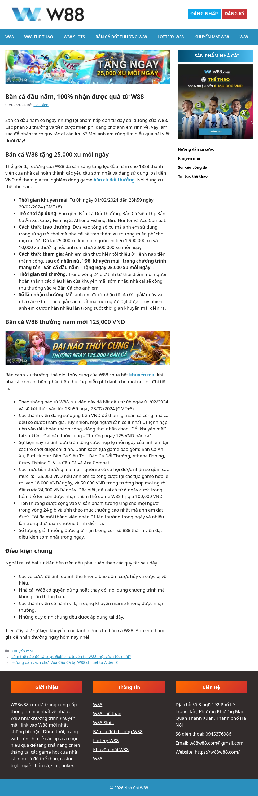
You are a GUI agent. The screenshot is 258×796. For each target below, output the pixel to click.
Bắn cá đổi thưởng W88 (121, 36)
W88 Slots (74, 36)
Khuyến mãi (22, 650)
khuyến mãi (142, 375)
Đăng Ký (235, 14)
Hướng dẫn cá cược (196, 149)
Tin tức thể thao (193, 176)
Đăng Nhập (204, 14)
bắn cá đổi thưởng (114, 180)
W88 (9, 36)
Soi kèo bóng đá (192, 167)
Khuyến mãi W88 (211, 36)
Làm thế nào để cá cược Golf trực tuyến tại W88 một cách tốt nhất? (71, 656)
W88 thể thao (38, 36)
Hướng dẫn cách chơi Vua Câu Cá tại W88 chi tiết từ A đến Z (64, 662)
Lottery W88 (171, 36)
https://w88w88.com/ (217, 752)
